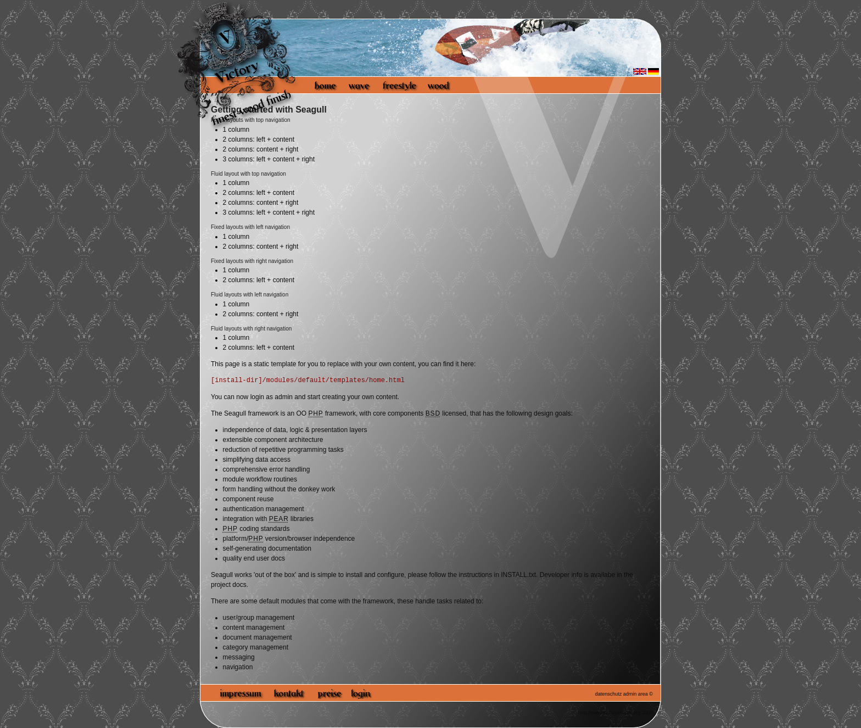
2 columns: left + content (258, 139)
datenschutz (608, 694)
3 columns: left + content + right (269, 159)
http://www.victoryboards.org (609, 712)
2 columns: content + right (261, 149)
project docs (229, 585)
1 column (236, 183)
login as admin (271, 397)
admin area (635, 694)
